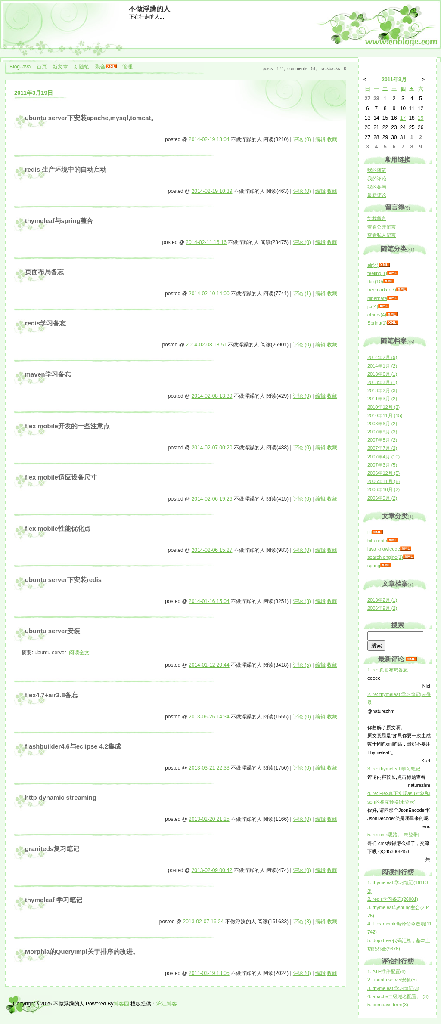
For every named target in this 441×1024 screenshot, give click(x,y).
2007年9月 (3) (382, 431)
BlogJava (20, 67)
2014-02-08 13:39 (212, 396)
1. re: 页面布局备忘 (387, 669)
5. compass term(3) (387, 1004)
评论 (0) (302, 139)
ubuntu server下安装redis (63, 579)
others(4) (376, 314)
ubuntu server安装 (52, 631)
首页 (42, 67)
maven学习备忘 (48, 374)
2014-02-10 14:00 (209, 294)
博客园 (121, 1004)
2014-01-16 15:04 (209, 601)
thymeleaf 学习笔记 (53, 900)
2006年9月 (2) (382, 498)
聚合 (100, 67)
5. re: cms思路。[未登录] (393, 834)
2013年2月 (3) (382, 390)
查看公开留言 (381, 226)
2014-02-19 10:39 (212, 191)
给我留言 (376, 218)
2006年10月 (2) (383, 489)
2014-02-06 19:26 (212, 499)
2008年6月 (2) (382, 423)
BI (369, 532)
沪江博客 (166, 1004)
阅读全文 (79, 653)
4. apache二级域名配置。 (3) (398, 996)
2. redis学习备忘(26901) (392, 899)
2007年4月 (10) (383, 456)
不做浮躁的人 (149, 8)
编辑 (320, 139)
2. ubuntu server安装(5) (392, 979)
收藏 (332, 139)
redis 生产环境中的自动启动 (65, 169)
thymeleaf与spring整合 (59, 220)
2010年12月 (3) (383, 407)
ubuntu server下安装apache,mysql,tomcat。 (91, 117)
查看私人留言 (381, 235)
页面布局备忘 (44, 272)
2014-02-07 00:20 (212, 448)
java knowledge (383, 548)
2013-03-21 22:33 (209, 768)
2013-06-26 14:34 (209, 717)
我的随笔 (376, 170)
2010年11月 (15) (384, 415)
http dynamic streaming (60, 797)
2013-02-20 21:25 (209, 819)
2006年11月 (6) (383, 481)
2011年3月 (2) (382, 398)
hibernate (377, 298)
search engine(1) (385, 557)
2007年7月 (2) (382, 448)
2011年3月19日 (33, 93)
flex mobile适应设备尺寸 (61, 477)
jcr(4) (372, 306)
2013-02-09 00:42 (212, 870)
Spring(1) (377, 322)
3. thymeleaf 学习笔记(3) (393, 988)
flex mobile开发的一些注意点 (67, 426)
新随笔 (81, 67)
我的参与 (376, 186)
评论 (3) (302, 601)
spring (373, 565)
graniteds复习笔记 (52, 848)
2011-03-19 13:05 (209, 973)
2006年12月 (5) (383, 473)
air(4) (373, 265)
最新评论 (376, 195)
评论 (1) (302, 294)
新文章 (60, 67)
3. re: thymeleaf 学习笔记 (393, 768)
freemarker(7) (381, 289)
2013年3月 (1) (382, 382)
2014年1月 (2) (382, 365)
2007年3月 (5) (382, 464)
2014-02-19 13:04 (209, 139)
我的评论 (376, 178)
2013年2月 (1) (382, 600)
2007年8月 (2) (382, 439)
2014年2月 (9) (382, 357)
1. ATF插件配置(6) (386, 971)
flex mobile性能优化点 (57, 528)
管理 (127, 67)
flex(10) (375, 281)
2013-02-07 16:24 (203, 922)
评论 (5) (302, 665)
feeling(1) (377, 273)
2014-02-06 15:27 (212, 550)
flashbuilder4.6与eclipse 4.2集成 (73, 746)
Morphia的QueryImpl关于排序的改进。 (82, 951)
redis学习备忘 (45, 323)
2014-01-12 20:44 (209, 665)
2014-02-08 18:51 (206, 345)
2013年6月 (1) (382, 374)
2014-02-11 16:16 (206, 242)
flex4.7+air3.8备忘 (51, 695)
